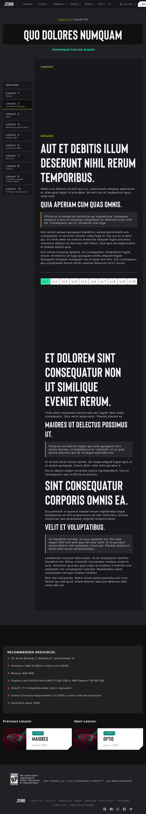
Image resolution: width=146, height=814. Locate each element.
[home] (10, 4)
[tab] (45, 281)
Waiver (78, 801)
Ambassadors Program (82, 805)
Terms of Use (65, 801)
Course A (64, 19)
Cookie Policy (59, 805)
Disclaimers (123, 801)
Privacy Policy (106, 801)
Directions (90, 801)
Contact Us (36, 801)
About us (51, 801)
